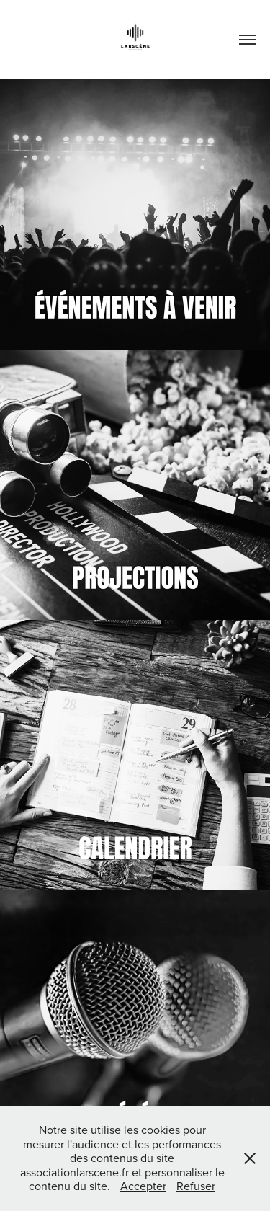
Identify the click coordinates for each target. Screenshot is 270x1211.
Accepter (143, 1186)
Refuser (195, 1186)
